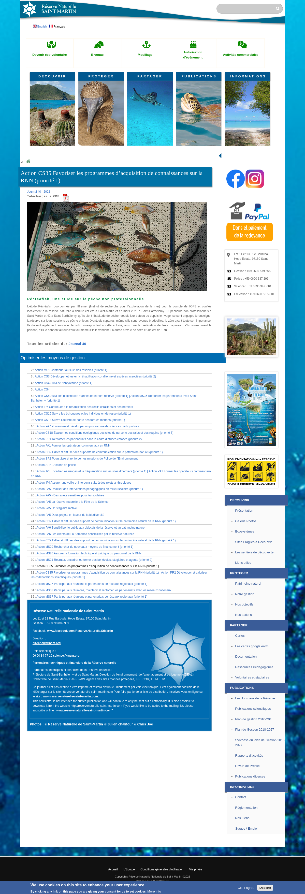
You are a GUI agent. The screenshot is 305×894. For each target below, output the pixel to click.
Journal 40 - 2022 (38, 191)
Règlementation (246, 807)
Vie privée (195, 869)
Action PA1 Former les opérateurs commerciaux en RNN (73, 445)
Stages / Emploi (246, 828)
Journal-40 (77, 344)
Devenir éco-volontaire (49, 55)
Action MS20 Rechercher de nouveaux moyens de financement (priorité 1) (84, 546)
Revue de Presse (247, 766)
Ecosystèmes (244, 531)
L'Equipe (129, 869)
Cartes (240, 635)
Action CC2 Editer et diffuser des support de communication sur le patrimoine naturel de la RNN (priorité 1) (106, 521)
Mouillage (145, 55)
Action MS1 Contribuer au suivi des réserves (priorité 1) (71, 370)
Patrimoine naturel (248, 583)
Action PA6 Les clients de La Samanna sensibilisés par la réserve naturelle (85, 534)
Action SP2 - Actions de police (56, 465)
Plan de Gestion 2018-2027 (254, 729)
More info (154, 891)
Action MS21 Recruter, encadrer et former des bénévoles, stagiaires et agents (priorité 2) (94, 560)
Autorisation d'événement (193, 54)
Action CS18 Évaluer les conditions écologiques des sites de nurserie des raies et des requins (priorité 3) (104, 432)
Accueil (113, 869)
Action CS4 (42, 389)
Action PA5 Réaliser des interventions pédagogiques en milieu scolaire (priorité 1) (89, 489)
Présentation (244, 510)
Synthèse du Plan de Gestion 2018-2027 (260, 742)
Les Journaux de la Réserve (255, 698)
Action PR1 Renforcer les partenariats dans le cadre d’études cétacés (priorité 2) (89, 439)
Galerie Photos (245, 521)
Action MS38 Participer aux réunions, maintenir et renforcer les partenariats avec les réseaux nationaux (103, 590)
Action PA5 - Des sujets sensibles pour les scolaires (70, 495)
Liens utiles (243, 562)
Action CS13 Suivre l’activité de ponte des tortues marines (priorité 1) (80, 420)
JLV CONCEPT (159, 881)
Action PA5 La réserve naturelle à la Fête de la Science (72, 502)
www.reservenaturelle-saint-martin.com (70, 696)
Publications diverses (250, 776)
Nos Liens (242, 818)
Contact (240, 797)
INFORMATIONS (248, 76)
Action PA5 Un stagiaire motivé (56, 508)
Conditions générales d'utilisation (161, 869)
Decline (265, 888)
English (40, 26)
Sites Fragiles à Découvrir (253, 542)
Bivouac (97, 55)
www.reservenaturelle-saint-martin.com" (84, 710)
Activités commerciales (240, 55)
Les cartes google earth (252, 646)
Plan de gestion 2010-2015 (254, 719)
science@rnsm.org (66, 655)
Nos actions (243, 615)
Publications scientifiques (253, 708)
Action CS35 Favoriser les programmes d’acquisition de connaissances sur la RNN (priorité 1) (97, 566)
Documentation (246, 656)
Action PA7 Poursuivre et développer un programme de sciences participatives (87, 426)
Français (57, 26)
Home (28, 161)
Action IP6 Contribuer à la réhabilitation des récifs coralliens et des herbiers (84, 407)
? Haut (297, 843)
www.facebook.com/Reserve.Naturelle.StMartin (80, 631)
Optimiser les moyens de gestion (53, 357)
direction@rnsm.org (47, 643)
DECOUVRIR (52, 76)
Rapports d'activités (249, 755)
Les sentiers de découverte (254, 552)
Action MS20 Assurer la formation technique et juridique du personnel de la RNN (88, 553)
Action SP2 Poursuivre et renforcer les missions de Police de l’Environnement (87, 458)
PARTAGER (149, 76)
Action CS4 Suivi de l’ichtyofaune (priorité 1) (63, 383)
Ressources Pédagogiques (254, 667)
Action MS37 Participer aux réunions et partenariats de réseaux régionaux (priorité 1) (91, 584)
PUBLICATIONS (199, 76)
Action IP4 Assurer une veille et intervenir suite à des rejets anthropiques (83, 482)
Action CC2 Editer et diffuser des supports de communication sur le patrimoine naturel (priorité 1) (99, 452)
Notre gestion (244, 594)
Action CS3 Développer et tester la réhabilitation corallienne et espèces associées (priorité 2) (95, 376)
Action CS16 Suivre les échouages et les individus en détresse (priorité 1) (83, 413)
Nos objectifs (244, 604)
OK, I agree (246, 888)
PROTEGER (101, 76)
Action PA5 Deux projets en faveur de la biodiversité (70, 515)
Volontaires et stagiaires (252, 677)
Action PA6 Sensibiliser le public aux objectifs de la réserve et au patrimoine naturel (90, 527)
